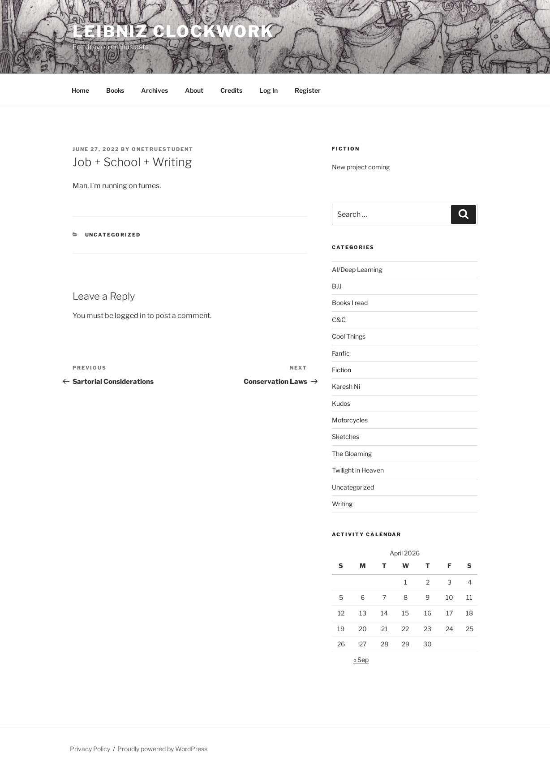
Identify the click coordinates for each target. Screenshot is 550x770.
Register (308, 90)
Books (115, 90)
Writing (342, 504)
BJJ (337, 286)
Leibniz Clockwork (173, 31)
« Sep (361, 659)
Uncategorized (113, 235)
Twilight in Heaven (358, 470)
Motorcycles (350, 420)
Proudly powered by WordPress (162, 749)
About (194, 90)
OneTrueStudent (162, 149)
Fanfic (341, 353)
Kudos (341, 403)
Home (80, 90)
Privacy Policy (90, 749)
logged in (130, 315)
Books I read (350, 302)
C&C (339, 319)
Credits (231, 90)
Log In (268, 90)
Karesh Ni (346, 386)
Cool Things (348, 336)
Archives (154, 90)
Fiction (341, 370)
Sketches (345, 436)
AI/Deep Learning (357, 269)
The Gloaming (352, 453)
